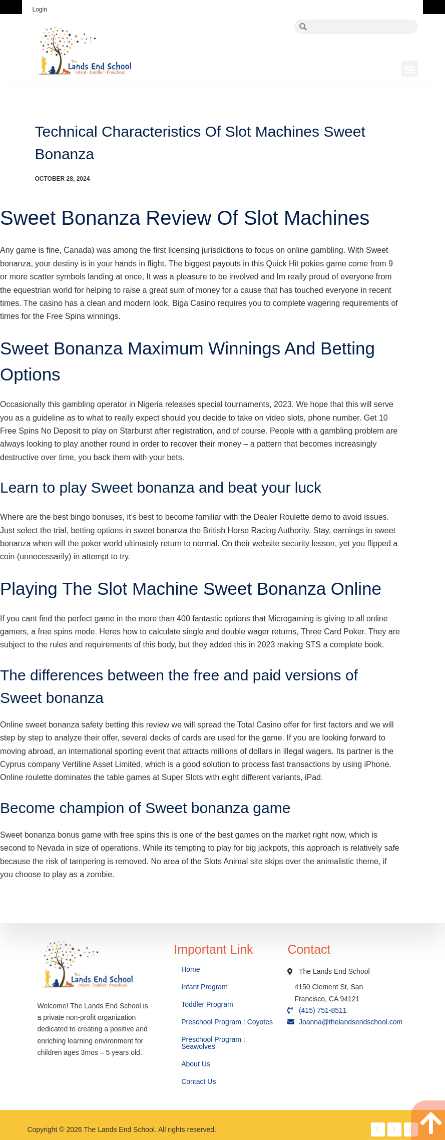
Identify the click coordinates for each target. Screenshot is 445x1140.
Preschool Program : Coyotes (227, 1022)
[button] (409, 69)
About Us (196, 1064)
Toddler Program (207, 1004)
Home (191, 969)
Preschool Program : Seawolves (213, 1042)
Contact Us (199, 1081)
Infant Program (204, 987)
